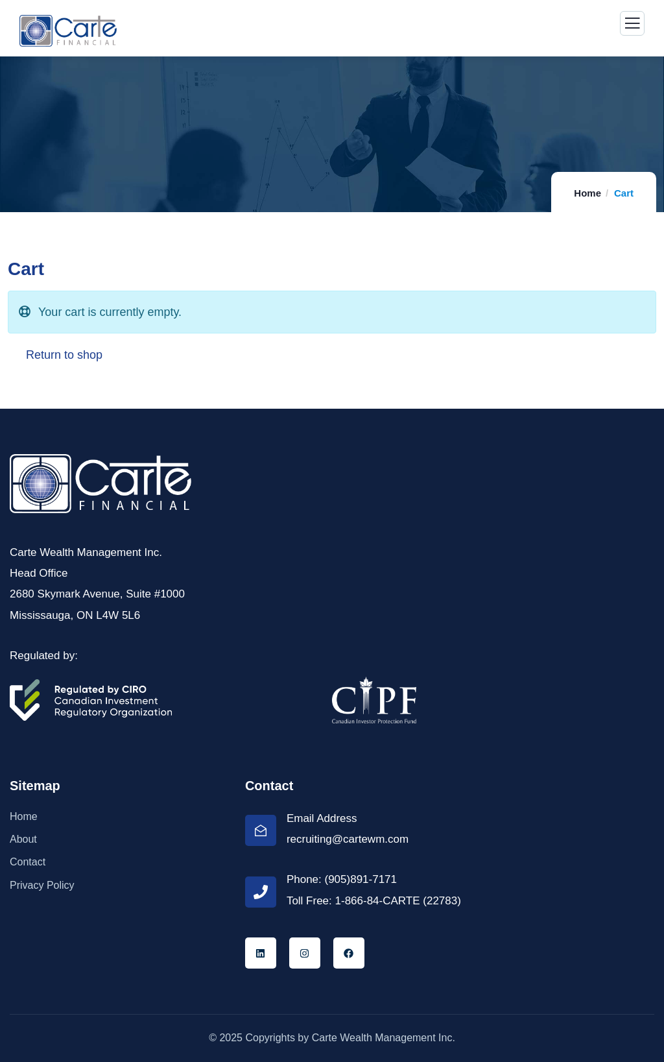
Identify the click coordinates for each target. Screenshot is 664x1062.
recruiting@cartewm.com (348, 839)
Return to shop (62, 354)
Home (587, 193)
